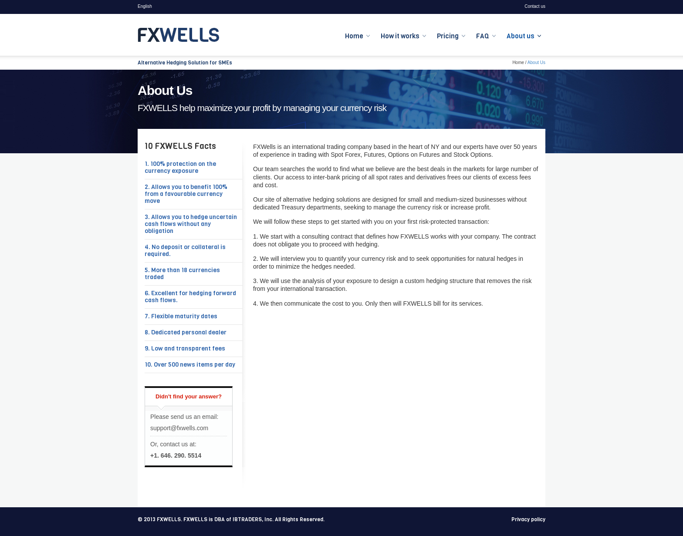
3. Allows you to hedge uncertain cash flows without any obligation (191, 224)
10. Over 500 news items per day (190, 365)
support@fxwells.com (179, 428)
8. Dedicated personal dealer (186, 332)
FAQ (482, 36)
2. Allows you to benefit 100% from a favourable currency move (186, 194)
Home (354, 36)
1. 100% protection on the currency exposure (180, 167)
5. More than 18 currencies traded (182, 273)
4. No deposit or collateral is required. (185, 250)
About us (520, 36)
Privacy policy (528, 519)
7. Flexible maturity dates (181, 316)
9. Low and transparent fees (185, 348)
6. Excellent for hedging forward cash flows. (190, 296)
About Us (536, 62)
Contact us (534, 6)
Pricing (448, 36)
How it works (400, 36)
